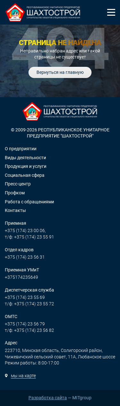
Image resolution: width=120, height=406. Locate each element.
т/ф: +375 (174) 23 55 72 (29, 303)
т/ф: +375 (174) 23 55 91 (29, 236)
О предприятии (20, 148)
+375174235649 (21, 277)
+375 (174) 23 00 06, (25, 230)
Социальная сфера (24, 175)
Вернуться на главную (60, 72)
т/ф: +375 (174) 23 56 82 (29, 330)
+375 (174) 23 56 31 (25, 257)
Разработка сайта (47, 397)
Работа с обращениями (29, 201)
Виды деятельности (25, 157)
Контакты (15, 210)
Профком (15, 192)
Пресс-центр (18, 183)
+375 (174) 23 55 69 (25, 297)
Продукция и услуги (25, 166)
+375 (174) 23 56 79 (25, 323)
